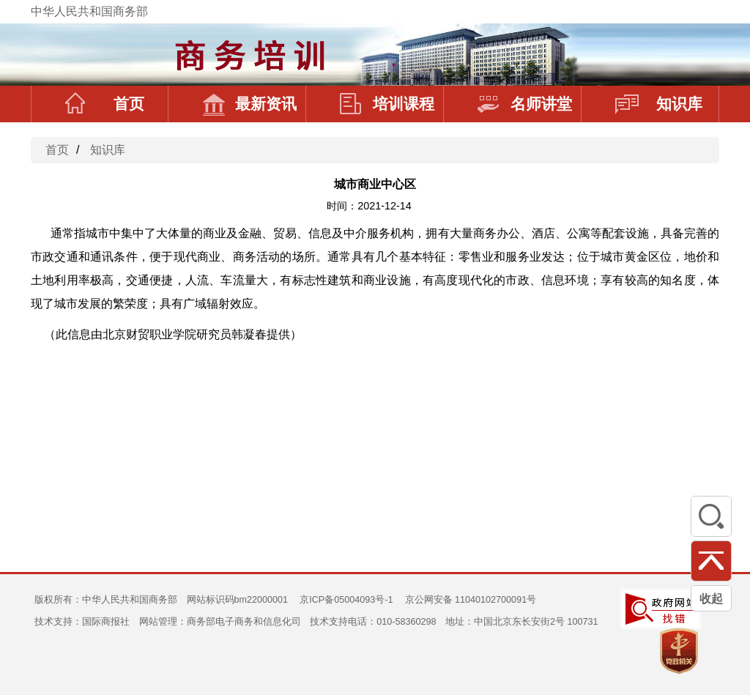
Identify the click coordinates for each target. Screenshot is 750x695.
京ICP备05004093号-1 (346, 600)
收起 (711, 598)
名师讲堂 (525, 104)
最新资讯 (249, 104)
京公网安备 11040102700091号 (471, 600)
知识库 (658, 104)
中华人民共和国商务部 (89, 11)
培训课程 (387, 104)
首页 (104, 104)
